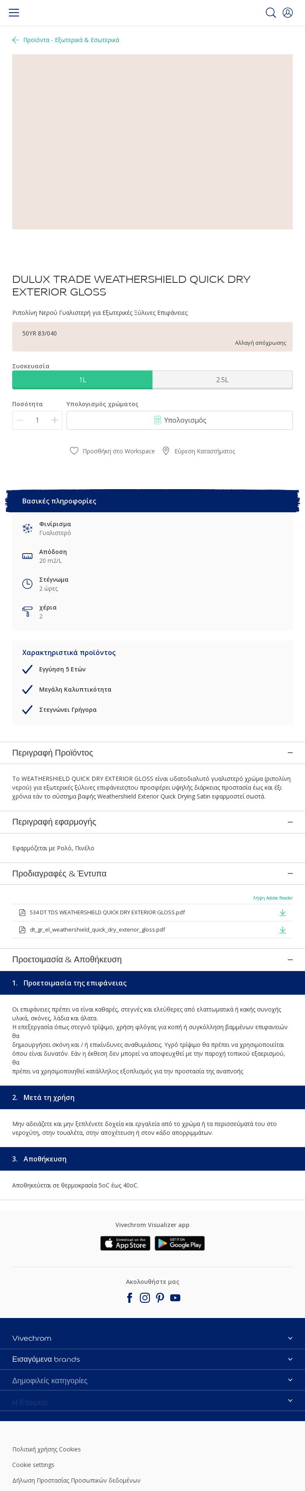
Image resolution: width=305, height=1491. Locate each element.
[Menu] (14, 12)
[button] (288, 13)
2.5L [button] (222, 379)
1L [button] (82, 379)
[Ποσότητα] (37, 420)
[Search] (271, 13)
